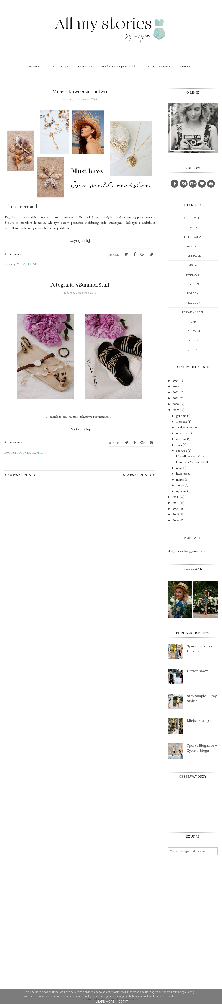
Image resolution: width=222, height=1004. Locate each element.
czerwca (181, 451)
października (184, 427)
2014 (176, 520)
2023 (176, 386)
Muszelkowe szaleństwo (79, 91)
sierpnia (181, 439)
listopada (181, 422)
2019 (176, 410)
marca (180, 479)
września (182, 433)
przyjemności (192, 312)
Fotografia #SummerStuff (79, 285)
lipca (179, 445)
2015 (176, 514)
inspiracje (193, 255)
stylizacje (193, 331)
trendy (33, 264)
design (193, 227)
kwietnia (181, 474)
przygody (192, 303)
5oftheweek (193, 218)
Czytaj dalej (79, 240)
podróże (192, 274)
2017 (176, 503)
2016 (176, 509)
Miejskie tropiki (199, 720)
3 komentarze (13, 254)
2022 (176, 392)
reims (193, 321)
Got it (123, 1001)
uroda (193, 350)
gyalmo (192, 246)
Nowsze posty (21, 475)
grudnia (181, 416)
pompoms (193, 284)
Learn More (105, 1001)
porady (192, 293)
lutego (180, 485)
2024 (176, 381)
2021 (176, 398)
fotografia (26, 452)
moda (21, 264)
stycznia (181, 491)
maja (179, 468)
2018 (176, 497)
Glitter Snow (197, 671)
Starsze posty (137, 475)
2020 (176, 404)
